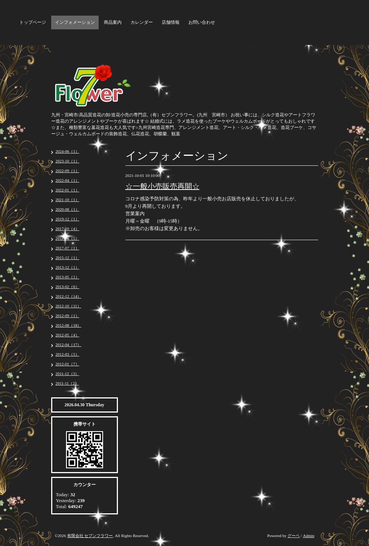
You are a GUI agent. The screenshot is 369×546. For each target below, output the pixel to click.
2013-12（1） (67, 267)
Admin (308, 535)
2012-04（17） (69, 344)
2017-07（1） (67, 248)
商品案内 (113, 22)
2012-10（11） (68, 306)
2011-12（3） (67, 373)
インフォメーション (75, 22)
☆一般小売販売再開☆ (162, 186)
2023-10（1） (67, 161)
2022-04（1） (67, 180)
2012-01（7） (67, 364)
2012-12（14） (69, 296)
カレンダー (142, 22)
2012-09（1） (67, 315)
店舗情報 (170, 22)
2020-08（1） (67, 209)
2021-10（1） (67, 199)
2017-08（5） (67, 238)
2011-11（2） (67, 383)
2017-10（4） (67, 228)
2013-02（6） (67, 286)
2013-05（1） (67, 277)
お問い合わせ (201, 22)
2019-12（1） (67, 219)
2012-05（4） (67, 335)
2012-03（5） (67, 354)
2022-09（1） (67, 170)
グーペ (293, 535)
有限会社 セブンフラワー (90, 535)
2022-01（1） (67, 190)
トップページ (32, 22)
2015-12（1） (67, 257)
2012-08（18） (69, 325)
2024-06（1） (67, 151)
